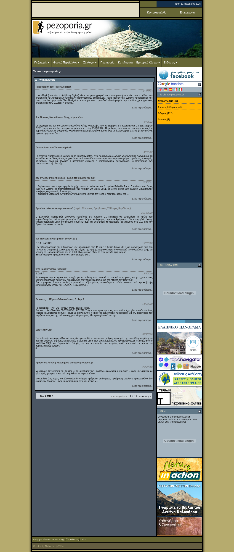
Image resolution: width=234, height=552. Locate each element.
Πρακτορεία (107, 62)
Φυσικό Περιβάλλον (65, 62)
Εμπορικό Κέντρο (147, 62)
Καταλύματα (125, 62)
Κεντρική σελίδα (157, 12)
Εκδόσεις (169, 62)
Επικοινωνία (187, 12)
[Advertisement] (179, 193)
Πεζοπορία (40, 62)
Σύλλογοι (88, 62)
